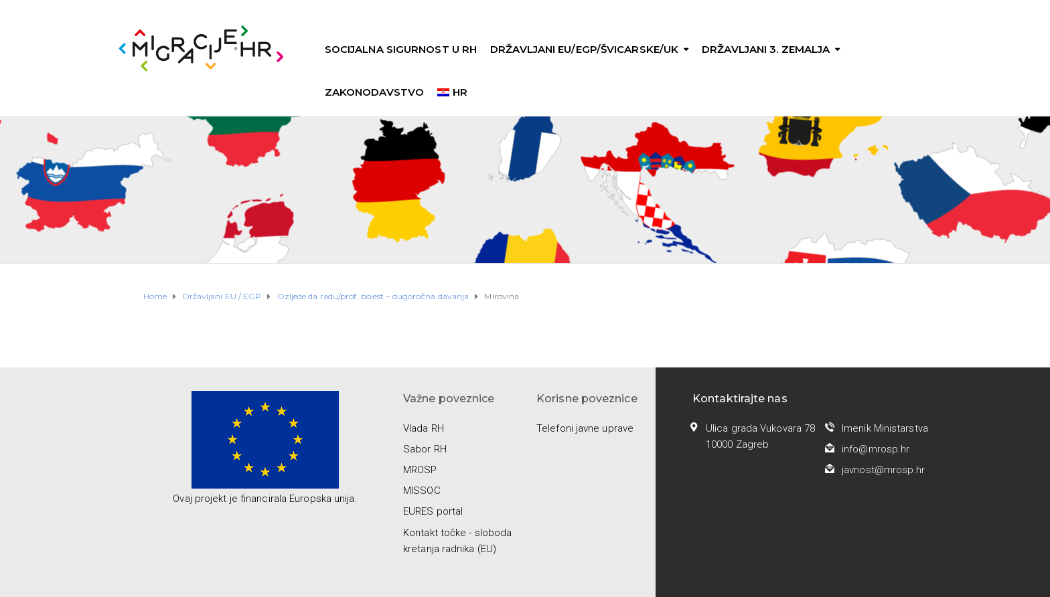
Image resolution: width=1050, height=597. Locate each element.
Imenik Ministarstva (885, 428)
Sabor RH (425, 449)
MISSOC (422, 491)
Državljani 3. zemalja (766, 49)
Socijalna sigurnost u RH (401, 49)
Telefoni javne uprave (584, 428)
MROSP (420, 470)
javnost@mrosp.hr (883, 470)
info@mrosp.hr (875, 449)
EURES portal (433, 511)
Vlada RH (423, 428)
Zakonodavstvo (374, 92)
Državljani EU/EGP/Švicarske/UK (584, 49)
